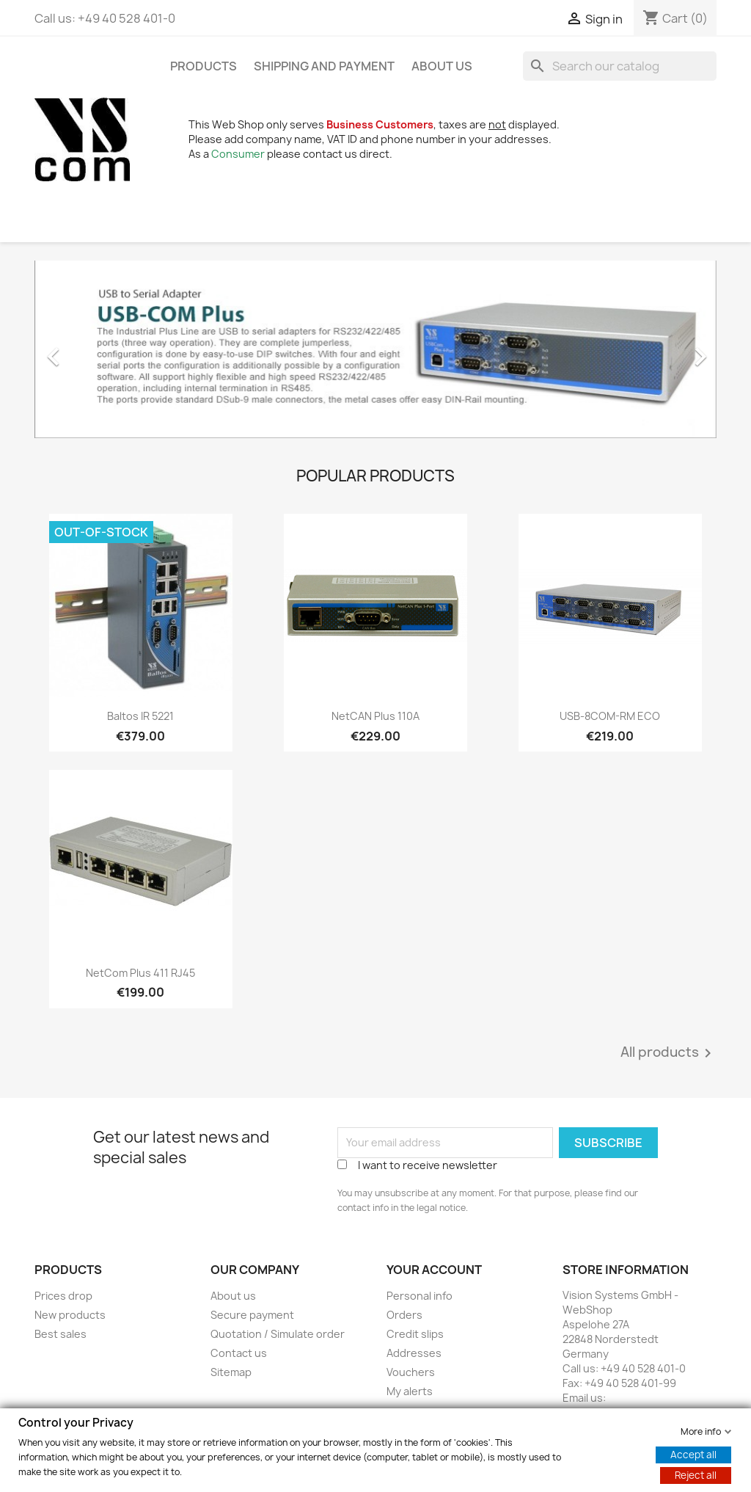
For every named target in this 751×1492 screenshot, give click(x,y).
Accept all (693, 1453)
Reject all (696, 1474)
